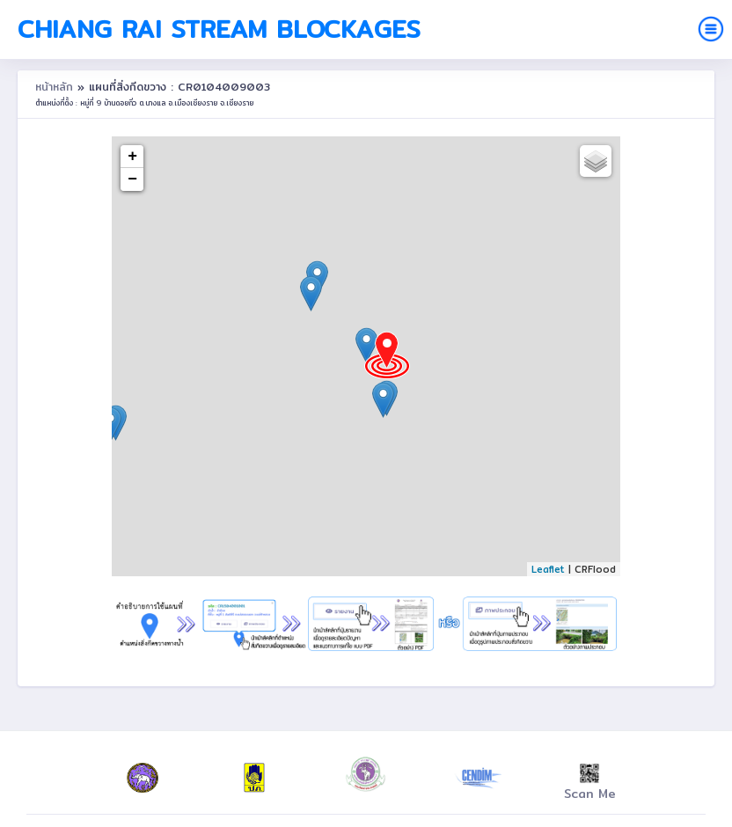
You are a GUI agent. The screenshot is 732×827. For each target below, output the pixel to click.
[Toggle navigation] (711, 29)
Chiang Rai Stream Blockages (219, 29)
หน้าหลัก (56, 86)
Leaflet (548, 569)
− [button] (132, 179)
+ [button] (132, 156)
